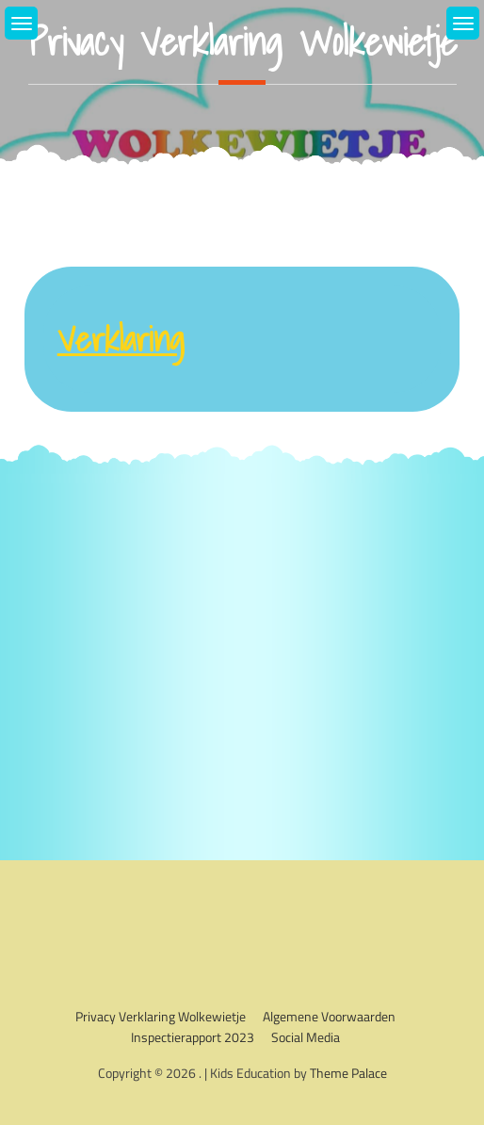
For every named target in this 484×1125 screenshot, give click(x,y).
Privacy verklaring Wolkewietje (160, 1016)
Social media (305, 1037)
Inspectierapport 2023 (192, 1037)
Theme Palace (348, 1073)
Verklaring (121, 339)
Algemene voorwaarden (329, 1016)
